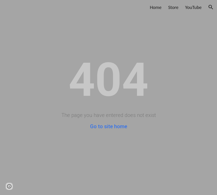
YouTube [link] (193, 7)
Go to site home (108, 126)
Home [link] (156, 7)
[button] (211, 7)
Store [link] (173, 7)
